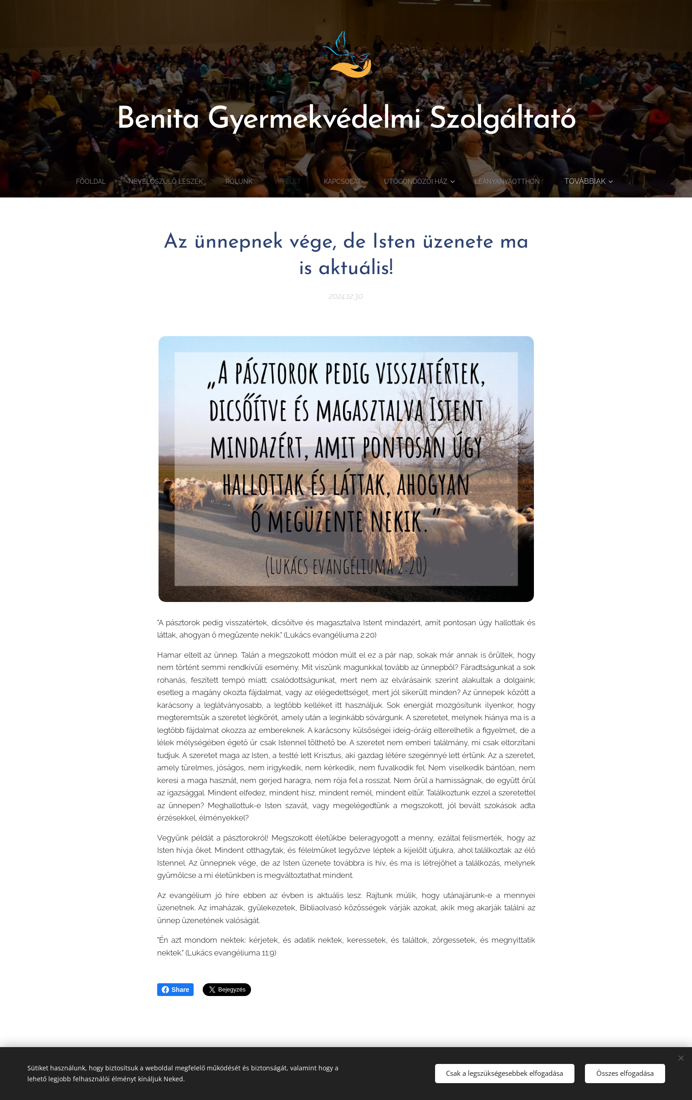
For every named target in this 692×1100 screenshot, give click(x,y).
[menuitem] (127, 181)
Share (176, 989)
